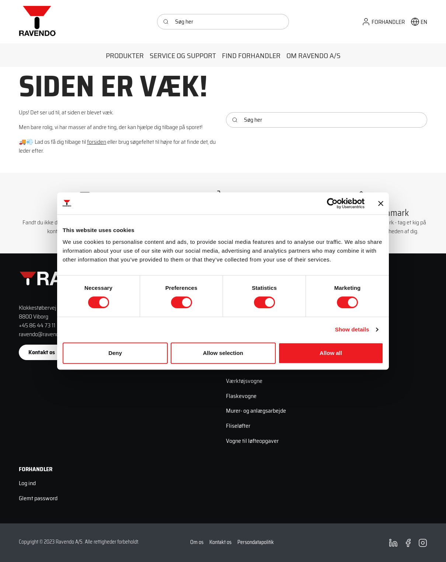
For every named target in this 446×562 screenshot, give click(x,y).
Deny (115, 353)
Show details (352, 329)
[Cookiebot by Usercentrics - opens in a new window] (332, 203)
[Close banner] (380, 203)
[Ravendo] (37, 22)
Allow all (331, 353)
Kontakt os (41, 352)
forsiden (96, 141)
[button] (383, 21)
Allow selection (223, 353)
